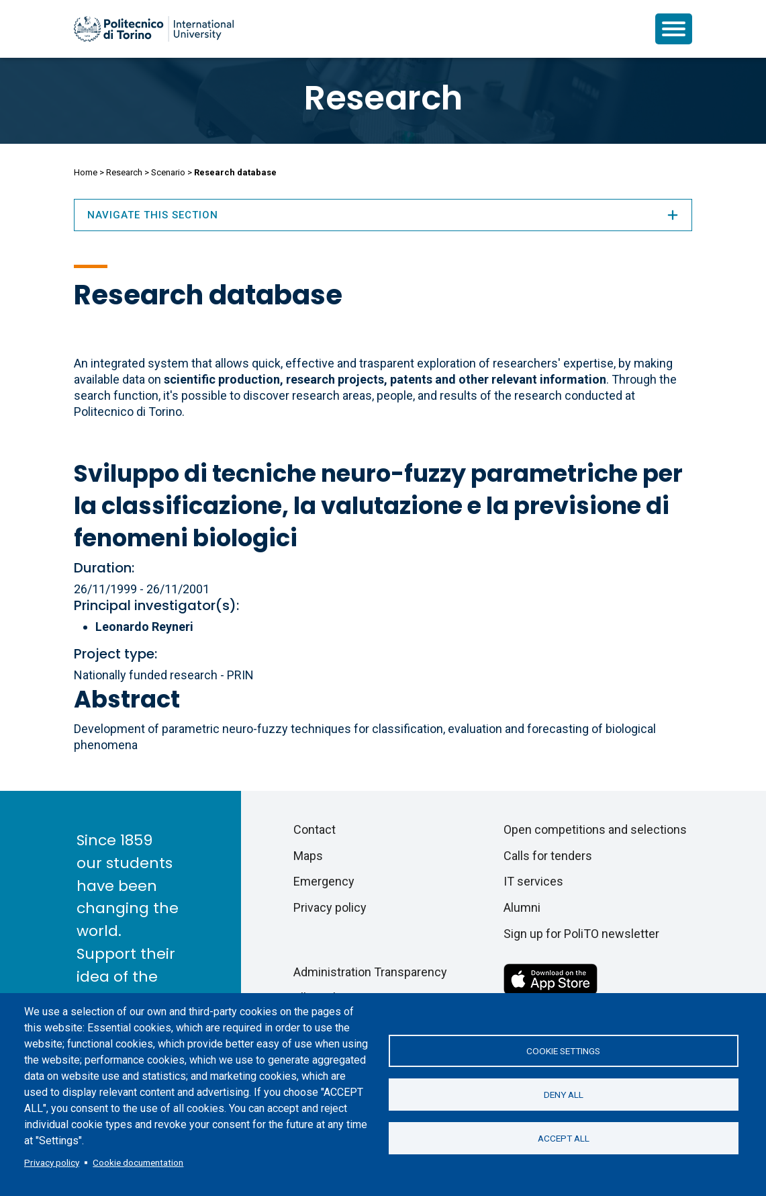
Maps (308, 856)
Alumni (522, 907)
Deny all (563, 1094)
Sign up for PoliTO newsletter (581, 934)
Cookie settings (563, 1050)
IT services (533, 881)
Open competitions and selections (595, 829)
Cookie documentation (138, 1162)
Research (383, 98)
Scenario (168, 172)
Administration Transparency (370, 972)
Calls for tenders (548, 856)
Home (85, 172)
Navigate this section (383, 215)
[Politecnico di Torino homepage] (154, 29)
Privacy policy (51, 1162)
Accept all (563, 1138)
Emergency (323, 881)
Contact (314, 829)
